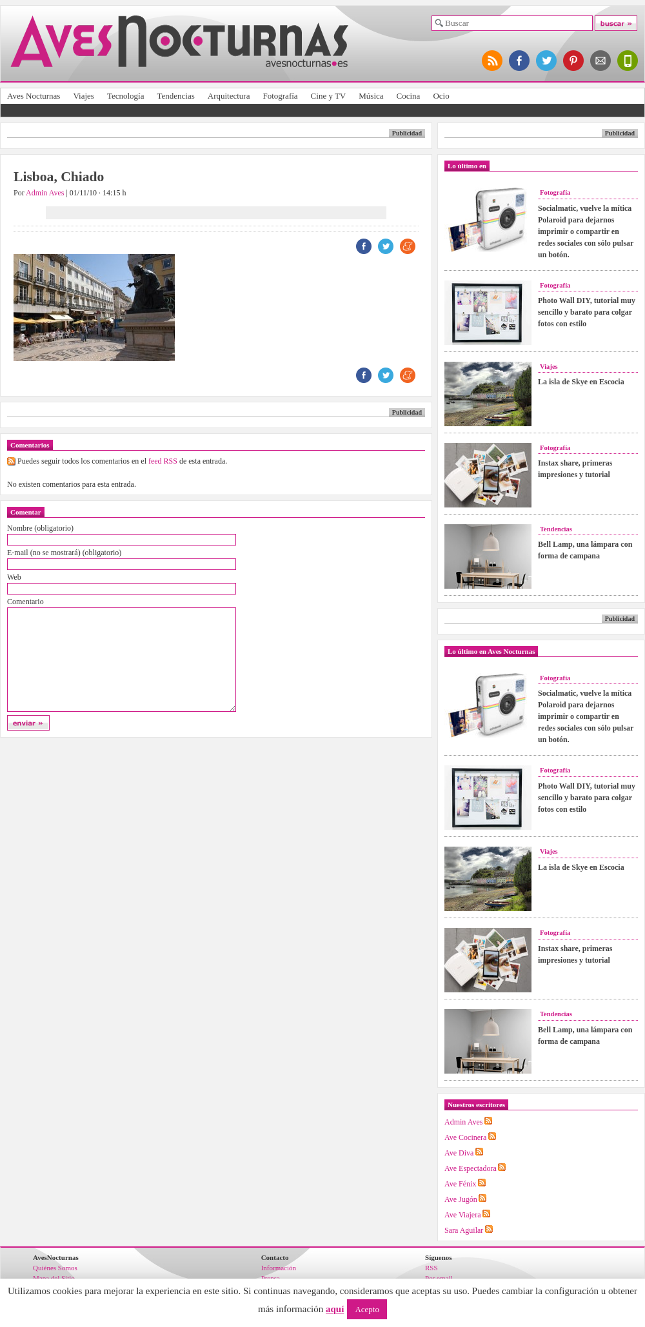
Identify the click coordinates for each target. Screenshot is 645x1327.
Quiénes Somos (55, 1268)
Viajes (83, 96)
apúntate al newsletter (601, 60)
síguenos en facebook (520, 60)
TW (385, 246)
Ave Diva (458, 1152)
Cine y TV (328, 96)
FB (364, 246)
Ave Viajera (462, 1214)
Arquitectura (229, 96)
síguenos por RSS (493, 60)
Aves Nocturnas (33, 96)
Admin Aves (45, 192)
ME (407, 246)
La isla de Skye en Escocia (581, 381)
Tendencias (175, 96)
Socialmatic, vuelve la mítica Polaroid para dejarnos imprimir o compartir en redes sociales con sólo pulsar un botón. (585, 231)
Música (371, 96)
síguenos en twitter (547, 60)
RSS (431, 1268)
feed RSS (162, 461)
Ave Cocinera (465, 1137)
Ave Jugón (460, 1199)
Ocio (441, 96)
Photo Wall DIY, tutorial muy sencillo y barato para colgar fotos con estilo (586, 312)
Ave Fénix (460, 1183)
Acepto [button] (367, 1309)
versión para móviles (628, 60)
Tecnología (125, 96)
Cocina (409, 96)
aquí (335, 1309)
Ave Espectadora (470, 1168)
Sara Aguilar (463, 1230)
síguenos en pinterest (574, 60)
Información (278, 1268)
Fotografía (280, 96)
